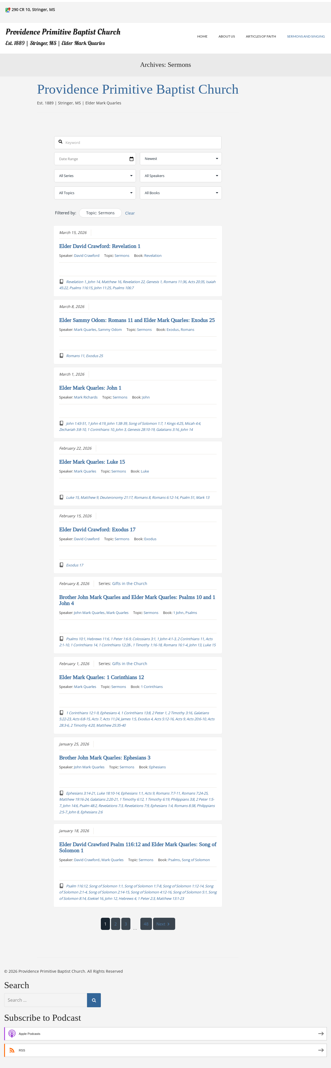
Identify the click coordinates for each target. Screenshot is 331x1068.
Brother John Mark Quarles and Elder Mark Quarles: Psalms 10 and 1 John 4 (137, 600)
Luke (145, 470)
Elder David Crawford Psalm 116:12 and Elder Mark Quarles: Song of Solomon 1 (137, 847)
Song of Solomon (196, 859)
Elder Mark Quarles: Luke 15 (92, 462)
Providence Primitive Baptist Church (63, 32)
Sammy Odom (110, 329)
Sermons (122, 255)
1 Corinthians (152, 686)
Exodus (173, 329)
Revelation (153, 255)
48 (146, 924)
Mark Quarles (85, 329)
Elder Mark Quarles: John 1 (90, 388)
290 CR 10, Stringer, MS (33, 9)
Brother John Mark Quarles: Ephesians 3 (104, 758)
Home (202, 36)
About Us (227, 36)
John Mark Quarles (89, 612)
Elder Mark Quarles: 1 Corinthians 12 (101, 677)
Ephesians (157, 766)
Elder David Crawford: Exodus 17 (97, 529)
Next (164, 924)
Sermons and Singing (306, 36)
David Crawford (86, 255)
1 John (178, 612)
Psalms (191, 612)
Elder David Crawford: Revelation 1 (99, 246)
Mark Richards (86, 396)
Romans (187, 329)
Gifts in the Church (129, 583)
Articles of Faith (261, 36)
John (146, 396)
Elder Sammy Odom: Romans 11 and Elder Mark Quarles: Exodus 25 (137, 320)
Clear (130, 213)
